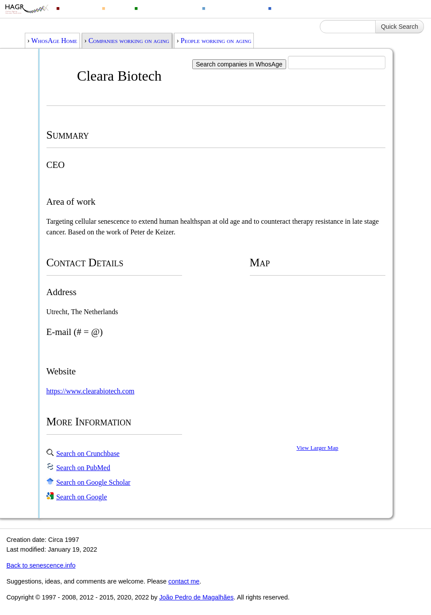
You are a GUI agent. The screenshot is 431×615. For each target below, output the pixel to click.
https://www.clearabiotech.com (91, 391)
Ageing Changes (234, 8)
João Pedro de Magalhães (196, 597)
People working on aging (216, 40)
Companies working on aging (129, 40)
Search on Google (81, 497)
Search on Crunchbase (88, 453)
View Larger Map (317, 447)
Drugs (117, 8)
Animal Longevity (167, 8)
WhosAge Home (54, 40)
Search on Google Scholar (93, 482)
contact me (183, 581)
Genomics (78, 8)
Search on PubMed (83, 467)
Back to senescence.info (40, 565)
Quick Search (399, 26)
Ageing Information (303, 8)
